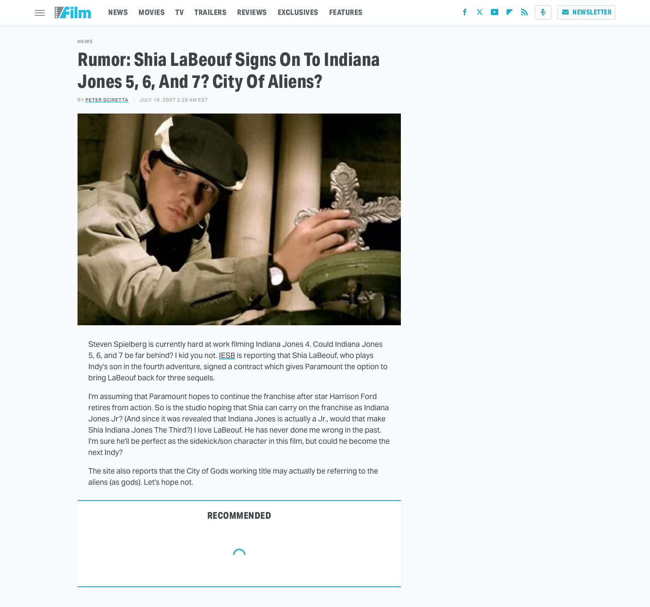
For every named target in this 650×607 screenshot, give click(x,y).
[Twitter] (479, 14)
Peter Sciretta (107, 100)
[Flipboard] (509, 14)
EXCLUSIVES (298, 12)
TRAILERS (210, 12)
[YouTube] (494, 14)
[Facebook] (464, 14)
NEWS (118, 12)
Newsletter (586, 12)
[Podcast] (543, 12)
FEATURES (346, 12)
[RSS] (524, 14)
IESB (227, 355)
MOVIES (151, 12)
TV (179, 12)
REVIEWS (252, 12)
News (85, 41)
